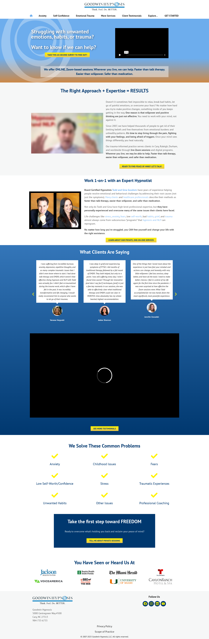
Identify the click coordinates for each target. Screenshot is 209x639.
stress (108, 216)
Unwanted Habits (55, 503)
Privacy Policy (104, 626)
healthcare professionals (136, 197)
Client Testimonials (132, 15)
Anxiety (43, 15)
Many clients (111, 197)
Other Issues (104, 503)
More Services (108, 15)
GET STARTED (172, 15)
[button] (33, 294)
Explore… (153, 15)
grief (157, 216)
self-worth (136, 216)
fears (123, 216)
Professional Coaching (154, 503)
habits (150, 216)
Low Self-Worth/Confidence (54, 483)
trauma (168, 216)
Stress (104, 483)
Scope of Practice (104, 631)
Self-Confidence (61, 15)
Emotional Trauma (85, 15)
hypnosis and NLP (152, 219)
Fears (154, 464)
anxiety (115, 216)
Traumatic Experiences (154, 483)
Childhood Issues (104, 464)
